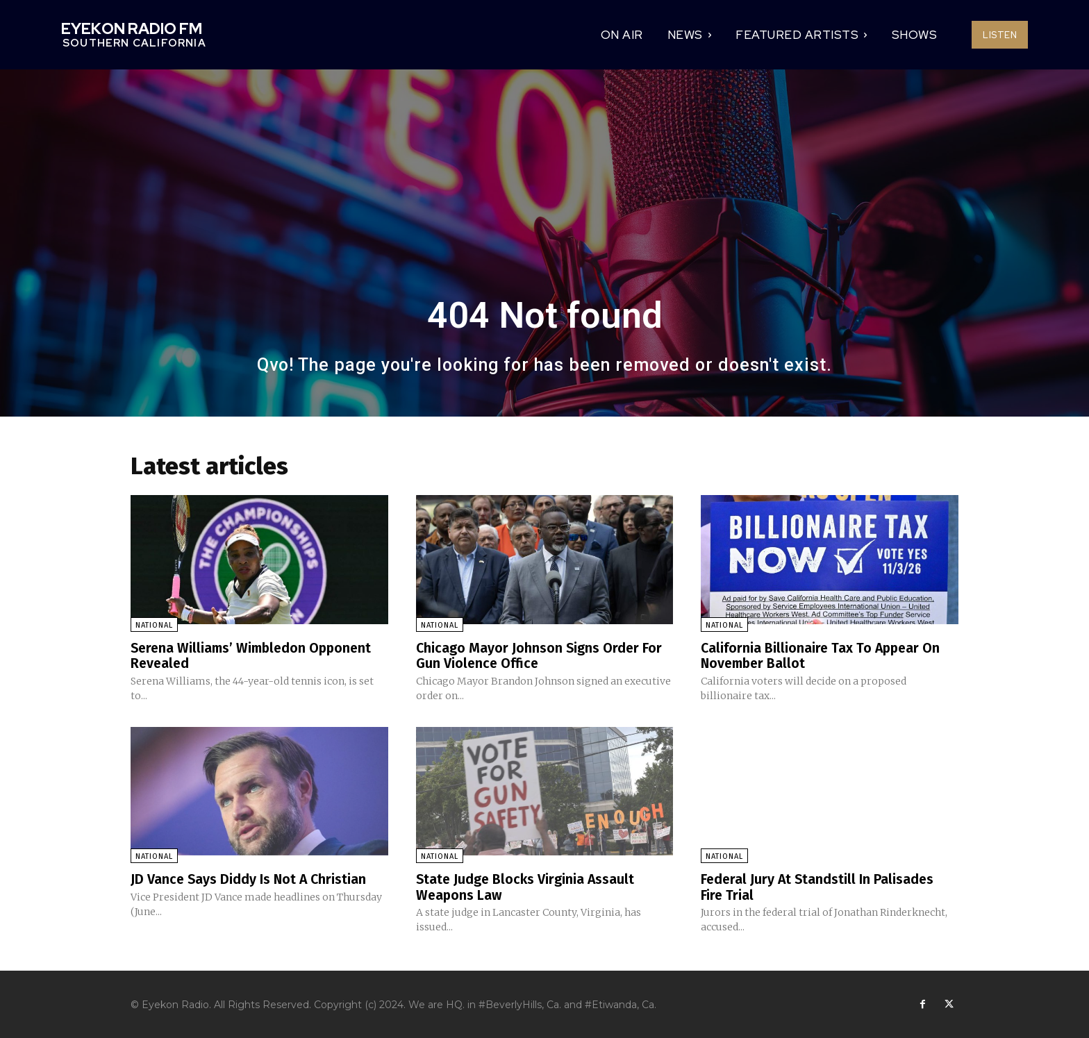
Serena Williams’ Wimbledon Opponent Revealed (255, 655)
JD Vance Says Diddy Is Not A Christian (250, 878)
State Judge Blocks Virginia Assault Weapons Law (527, 886)
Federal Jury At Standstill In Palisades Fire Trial (819, 886)
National (154, 625)
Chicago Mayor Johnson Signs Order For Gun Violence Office (540, 655)
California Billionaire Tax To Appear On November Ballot (822, 655)
